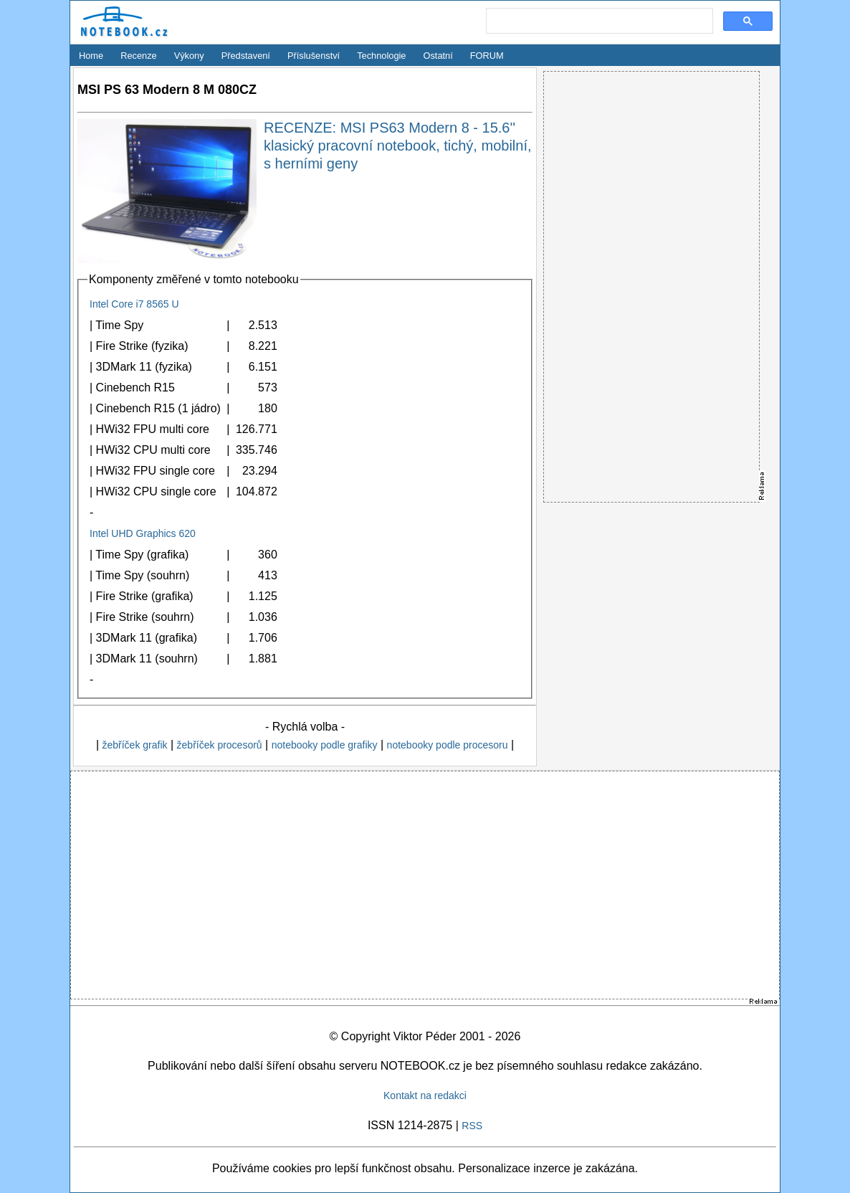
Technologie (381, 55)
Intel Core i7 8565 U (134, 304)
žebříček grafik (134, 745)
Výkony (189, 55)
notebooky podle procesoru (447, 745)
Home (91, 55)
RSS (472, 1125)
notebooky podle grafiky (325, 745)
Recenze (138, 55)
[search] (598, 21)
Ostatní (438, 55)
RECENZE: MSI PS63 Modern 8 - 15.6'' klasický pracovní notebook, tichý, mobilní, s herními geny (398, 145)
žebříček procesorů (219, 745)
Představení (245, 55)
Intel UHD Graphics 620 (143, 533)
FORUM (487, 55)
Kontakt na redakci (425, 1095)
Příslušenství (313, 55)
